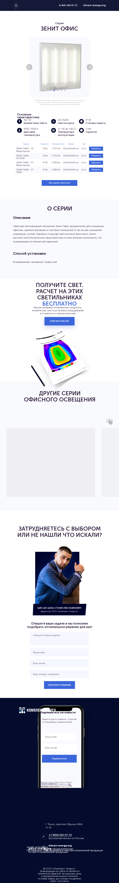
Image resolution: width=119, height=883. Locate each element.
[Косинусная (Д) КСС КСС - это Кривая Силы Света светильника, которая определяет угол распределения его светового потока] (19, 121)
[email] (59, 663)
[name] (59, 652)
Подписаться (59, 758)
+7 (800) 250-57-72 (60, 834)
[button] (59, 183)
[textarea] (59, 638)
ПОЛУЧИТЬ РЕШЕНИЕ (59, 685)
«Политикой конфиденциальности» (54, 788)
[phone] (59, 674)
